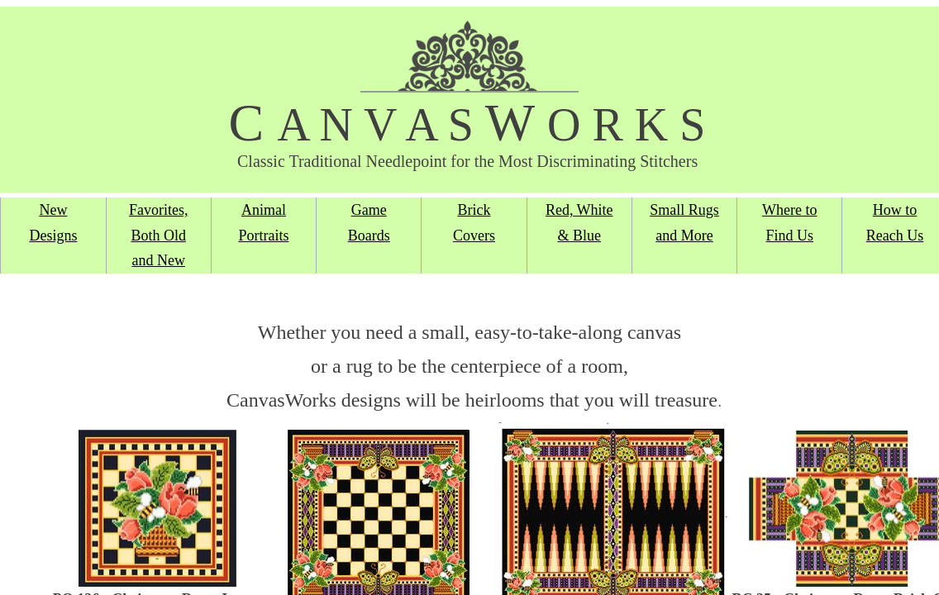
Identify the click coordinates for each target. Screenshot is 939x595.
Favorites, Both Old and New (158, 235)
